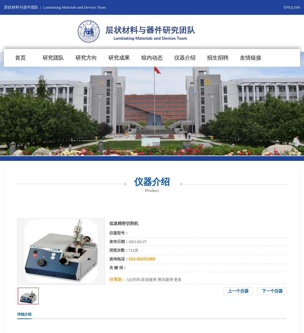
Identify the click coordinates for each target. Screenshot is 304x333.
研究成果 (119, 58)
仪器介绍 (185, 58)
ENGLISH (292, 7)
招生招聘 (217, 58)
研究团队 (53, 58)
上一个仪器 (238, 291)
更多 (178, 279)
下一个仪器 (272, 291)
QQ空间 (133, 279)
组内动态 (152, 58)
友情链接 (250, 58)
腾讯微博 (165, 279)
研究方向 (86, 58)
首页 (20, 58)
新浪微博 (148, 279)
